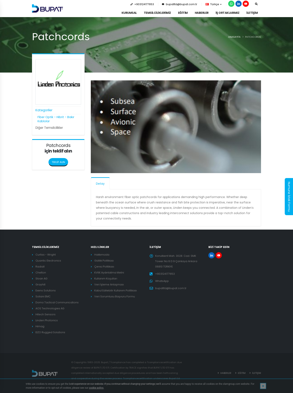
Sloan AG (41, 278)
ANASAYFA (234, 37)
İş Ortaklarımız (228, 13)
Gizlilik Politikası (104, 260)
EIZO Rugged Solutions (50, 332)
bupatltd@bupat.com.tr (179, 4)
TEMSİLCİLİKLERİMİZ (157, 13)
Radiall (40, 266)
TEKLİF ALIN (60, 161)
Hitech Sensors (45, 314)
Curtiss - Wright (45, 254)
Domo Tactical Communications (57, 302)
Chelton (40, 272)
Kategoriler (43, 110)
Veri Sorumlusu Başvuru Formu (114, 296)
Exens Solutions (45, 290)
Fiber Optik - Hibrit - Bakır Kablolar (56, 119)
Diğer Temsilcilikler (49, 128)
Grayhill (40, 284)
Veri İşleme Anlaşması (109, 284)
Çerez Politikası (104, 266)
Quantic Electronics (48, 260)
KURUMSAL (129, 13)
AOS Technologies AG (49, 308)
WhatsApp (162, 281)
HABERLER (202, 13)
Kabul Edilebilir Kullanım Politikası (115, 290)
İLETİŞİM (252, 13)
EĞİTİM (183, 13)
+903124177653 (142, 4)
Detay (100, 184)
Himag (39, 326)
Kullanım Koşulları (105, 278)
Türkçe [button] (213, 4)
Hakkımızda (101, 254)
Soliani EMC (43, 296)
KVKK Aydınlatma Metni (109, 272)
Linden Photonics (46, 320)
